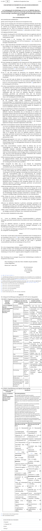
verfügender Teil (7, 524)
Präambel (5, 522)
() (23, 30)
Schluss (5, 526)
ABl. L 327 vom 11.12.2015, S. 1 (8, 275)
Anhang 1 (5, 528)
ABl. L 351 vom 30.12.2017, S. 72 (21, 279)
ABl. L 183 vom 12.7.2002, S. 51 (32, 282)
